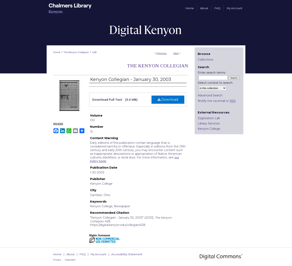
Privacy (57, 259)
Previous (161, 53)
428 (94, 52)
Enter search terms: (212, 72)
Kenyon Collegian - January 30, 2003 (130, 79)
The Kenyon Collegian (76, 52)
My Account (98, 254)
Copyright (70, 259)
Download (168, 99)
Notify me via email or (217, 101)
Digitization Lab (209, 118)
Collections (205, 59)
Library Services (209, 123)
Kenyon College (209, 129)
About (71, 254)
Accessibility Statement (126, 254)
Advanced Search (210, 95)
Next (176, 53)
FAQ (83, 254)
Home (56, 52)
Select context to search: (215, 83)
